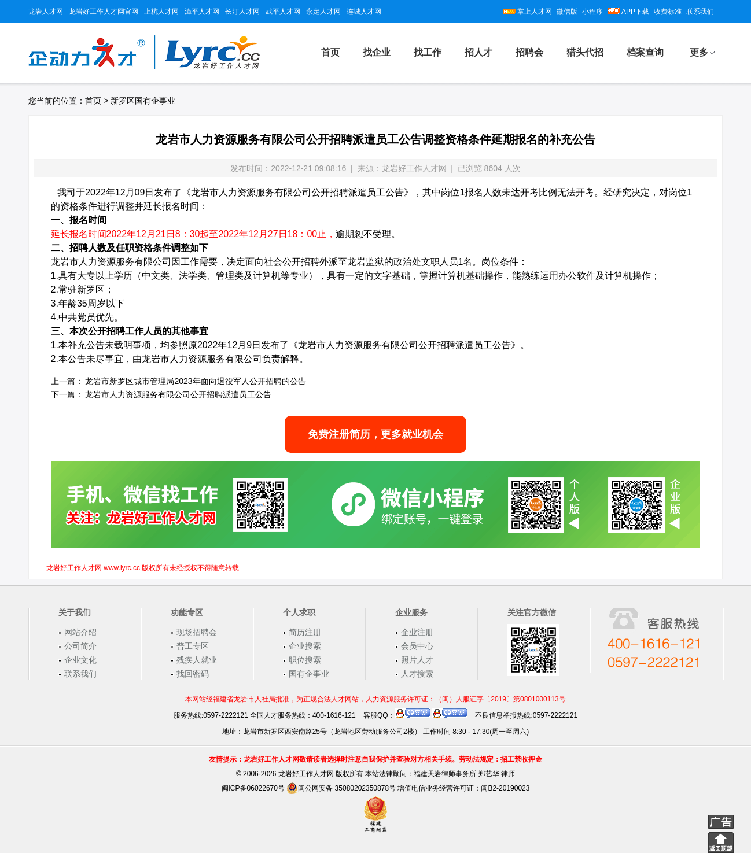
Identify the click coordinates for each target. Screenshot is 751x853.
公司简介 (80, 646)
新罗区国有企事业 (143, 100)
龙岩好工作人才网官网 (103, 12)
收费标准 (668, 12)
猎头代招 (584, 52)
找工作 (427, 52)
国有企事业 (309, 673)
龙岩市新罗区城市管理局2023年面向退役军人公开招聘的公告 (195, 381)
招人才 (478, 52)
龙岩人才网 (45, 12)
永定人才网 (323, 12)
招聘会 (529, 52)
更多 (699, 52)
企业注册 (417, 632)
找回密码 (192, 673)
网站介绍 (80, 632)
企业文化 (80, 659)
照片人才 (417, 659)
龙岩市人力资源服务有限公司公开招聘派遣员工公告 (178, 394)
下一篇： (67, 394)
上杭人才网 (161, 12)
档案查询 (645, 52)
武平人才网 (283, 12)
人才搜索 (417, 673)
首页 (330, 52)
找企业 (377, 52)
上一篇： (67, 381)
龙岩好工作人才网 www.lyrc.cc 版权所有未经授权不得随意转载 (142, 568)
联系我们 (700, 12)
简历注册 (305, 632)
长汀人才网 (242, 12)
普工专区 (192, 646)
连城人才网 (364, 12)
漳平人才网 (202, 12)
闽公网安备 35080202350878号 (341, 788)
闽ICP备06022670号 (253, 788)
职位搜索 (305, 659)
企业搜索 (305, 646)
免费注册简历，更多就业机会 (375, 434)
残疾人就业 (196, 659)
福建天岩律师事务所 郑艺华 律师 (464, 774)
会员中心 (417, 646)
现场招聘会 (196, 632)
